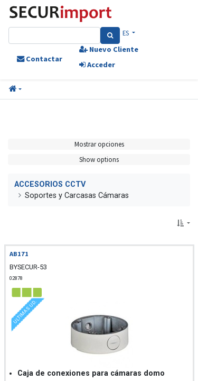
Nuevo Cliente (108, 49)
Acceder (97, 64)
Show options (99, 159)
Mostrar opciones (99, 144)
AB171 (19, 254)
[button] (15, 89)
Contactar (39, 59)
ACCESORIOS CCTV (50, 184)
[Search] (110, 35)
